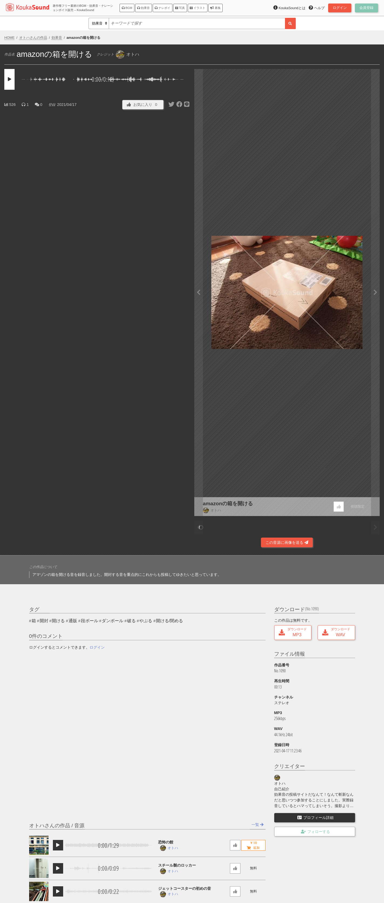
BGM (127, 7)
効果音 (143, 7)
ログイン (97, 647)
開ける (58, 620)
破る (131, 620)
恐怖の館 (165, 842)
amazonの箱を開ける (228, 503)
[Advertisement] (97, 533)
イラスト (197, 7)
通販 (73, 620)
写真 (180, 7)
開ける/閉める (169, 620)
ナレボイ (162, 7)
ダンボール (112, 620)
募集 (215, 7)
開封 (44, 620)
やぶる (145, 620)
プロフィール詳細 (315, 817)
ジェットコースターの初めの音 (184, 888)
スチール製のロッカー (177, 865)
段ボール (89, 620)
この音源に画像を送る (287, 542)
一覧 (258, 824)
